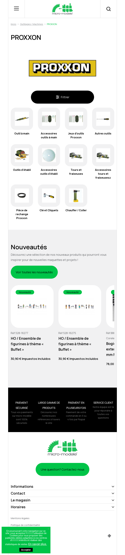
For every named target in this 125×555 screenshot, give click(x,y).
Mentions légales (20, 518)
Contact (18, 493)
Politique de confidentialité (25, 525)
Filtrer (62, 97)
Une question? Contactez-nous (62, 469)
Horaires (18, 507)
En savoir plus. (37, 544)
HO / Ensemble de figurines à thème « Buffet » (27, 344)
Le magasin (20, 500)
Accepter (26, 550)
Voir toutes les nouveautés (34, 272)
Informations (22, 486)
